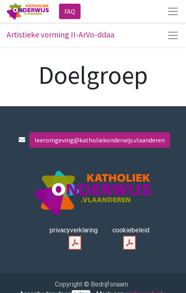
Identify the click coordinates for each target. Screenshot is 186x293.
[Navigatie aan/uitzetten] (172, 35)
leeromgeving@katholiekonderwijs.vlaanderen (100, 140)
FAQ (69, 11)
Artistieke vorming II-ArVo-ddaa (60, 34)
